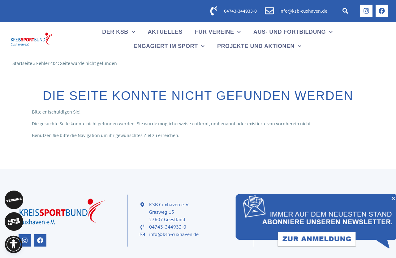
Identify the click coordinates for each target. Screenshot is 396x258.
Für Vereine (218, 32)
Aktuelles (165, 32)
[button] (345, 10)
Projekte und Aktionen (259, 46)
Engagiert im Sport (169, 46)
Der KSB (118, 32)
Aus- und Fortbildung (293, 32)
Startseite (22, 63)
